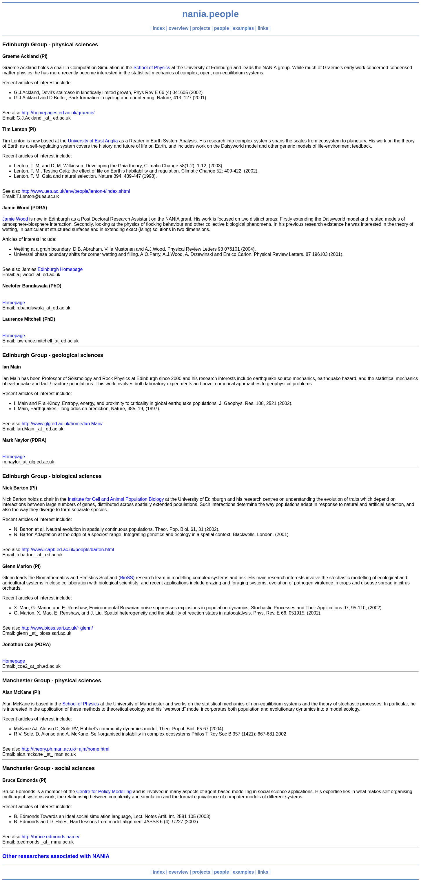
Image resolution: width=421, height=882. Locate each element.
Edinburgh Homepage (60, 269)
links (263, 28)
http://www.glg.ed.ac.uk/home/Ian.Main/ (62, 423)
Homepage (13, 302)
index (159, 28)
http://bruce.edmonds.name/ (50, 836)
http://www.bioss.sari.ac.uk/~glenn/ (57, 628)
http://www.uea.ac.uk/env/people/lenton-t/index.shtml (76, 191)
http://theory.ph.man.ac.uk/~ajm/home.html (66, 749)
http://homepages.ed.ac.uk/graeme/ (58, 112)
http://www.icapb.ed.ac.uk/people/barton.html (68, 549)
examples (243, 28)
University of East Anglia (93, 140)
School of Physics (152, 67)
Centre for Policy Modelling (104, 791)
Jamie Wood (15, 219)
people (221, 28)
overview (178, 28)
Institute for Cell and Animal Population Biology (116, 499)
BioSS (126, 577)
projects (201, 28)
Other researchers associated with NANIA (56, 856)
